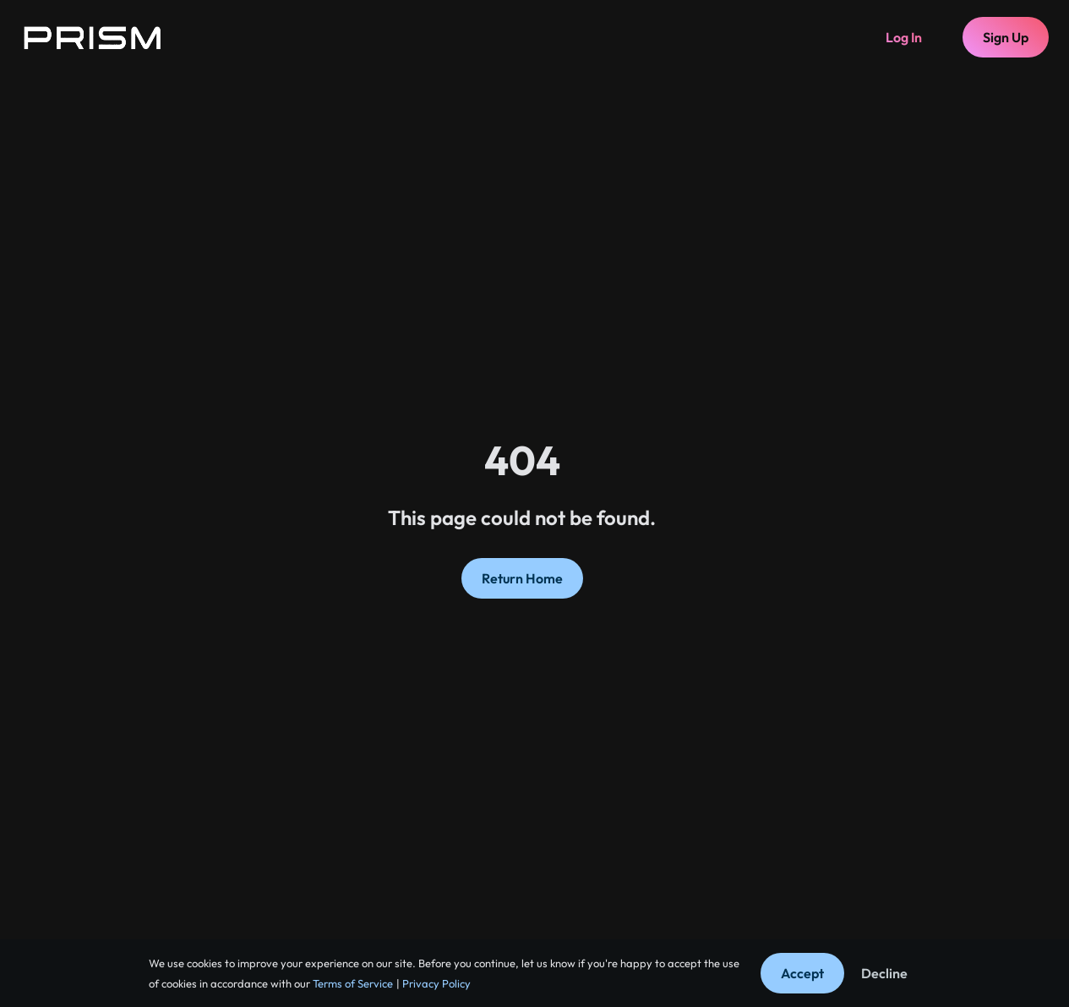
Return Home (522, 578)
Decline (884, 973)
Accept (802, 973)
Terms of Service (351, 983)
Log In (903, 37)
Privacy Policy (435, 983)
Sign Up (1006, 37)
